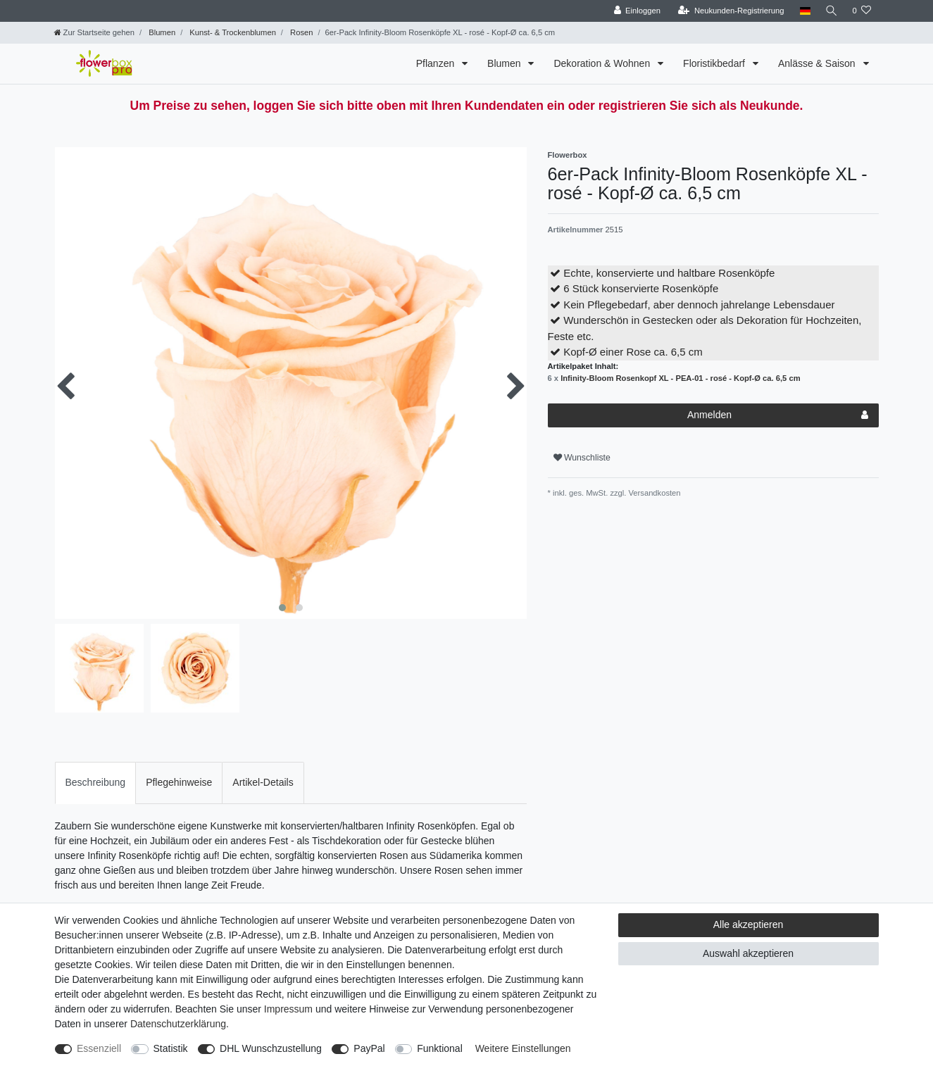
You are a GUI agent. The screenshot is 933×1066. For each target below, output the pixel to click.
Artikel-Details (262, 782)
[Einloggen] (635, 11)
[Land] (803, 11)
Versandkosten (653, 493)
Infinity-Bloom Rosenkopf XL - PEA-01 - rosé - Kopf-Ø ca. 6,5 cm (680, 378)
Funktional (440, 1048)
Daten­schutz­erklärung (178, 1023)
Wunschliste (581, 458)
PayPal (368, 1048)
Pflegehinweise (179, 782)
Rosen (300, 32)
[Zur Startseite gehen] (94, 32)
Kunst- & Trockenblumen (231, 32)
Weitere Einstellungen (523, 1048)
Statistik (171, 1048)
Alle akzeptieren (748, 924)
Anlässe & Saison (818, 63)
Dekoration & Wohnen (603, 63)
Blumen (160, 32)
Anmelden (777, 415)
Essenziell (99, 1048)
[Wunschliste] (861, 11)
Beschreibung (95, 782)
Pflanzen (436, 63)
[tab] (96, 782)
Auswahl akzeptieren (748, 953)
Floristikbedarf (715, 63)
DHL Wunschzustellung (271, 1048)
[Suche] (830, 11)
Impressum (288, 1009)
